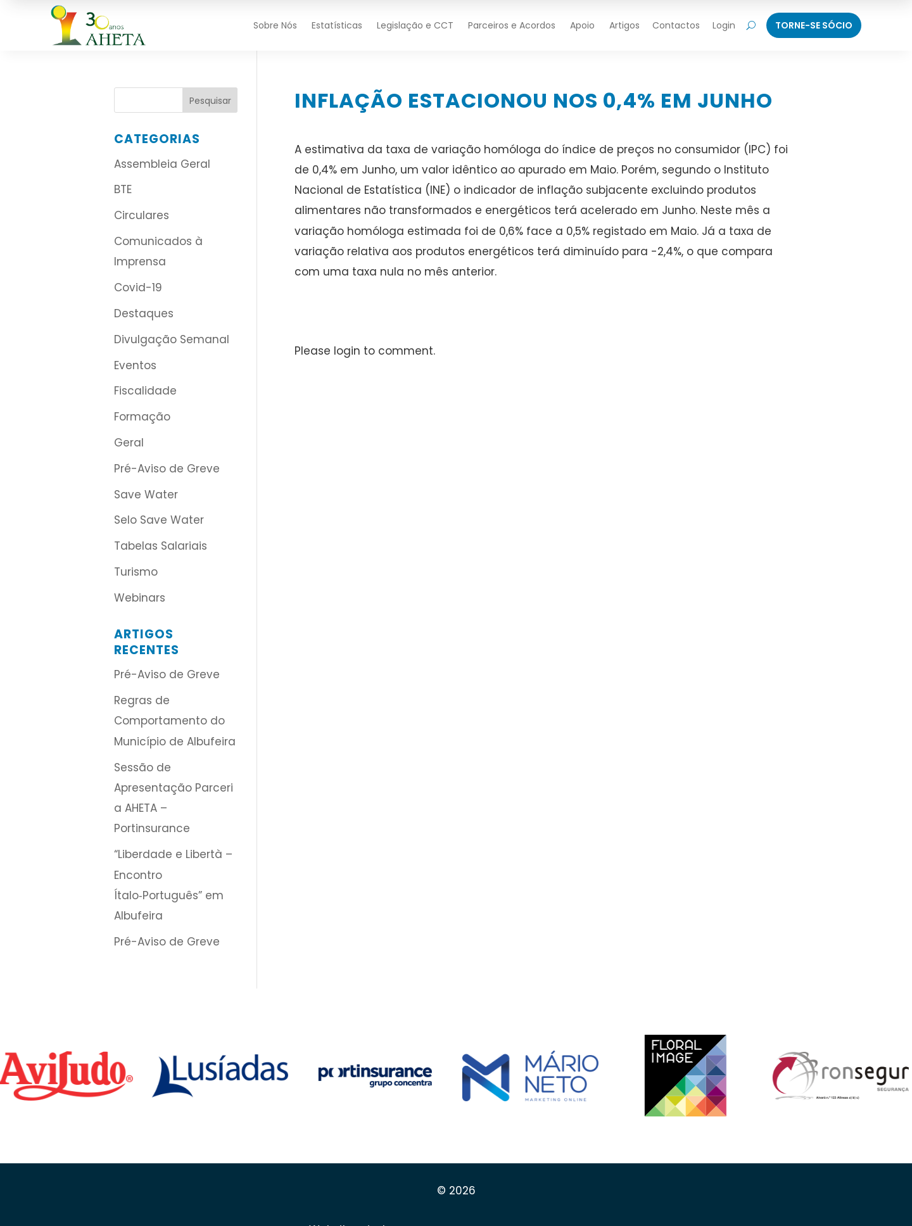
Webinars (139, 597)
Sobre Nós (275, 25)
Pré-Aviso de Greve (167, 468)
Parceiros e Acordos (511, 25)
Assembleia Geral (162, 164)
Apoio (582, 25)
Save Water (146, 494)
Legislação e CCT (415, 25)
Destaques (144, 313)
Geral (129, 442)
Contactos (676, 25)
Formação (142, 416)
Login (723, 25)
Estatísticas (337, 25)
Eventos (135, 365)
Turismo (136, 571)
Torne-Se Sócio (813, 25)
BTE (123, 189)
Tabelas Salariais (160, 545)
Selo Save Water (159, 520)
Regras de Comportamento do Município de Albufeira (175, 721)
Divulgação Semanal (171, 339)
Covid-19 (138, 287)
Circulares (141, 215)
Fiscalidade (145, 390)
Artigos (624, 25)
